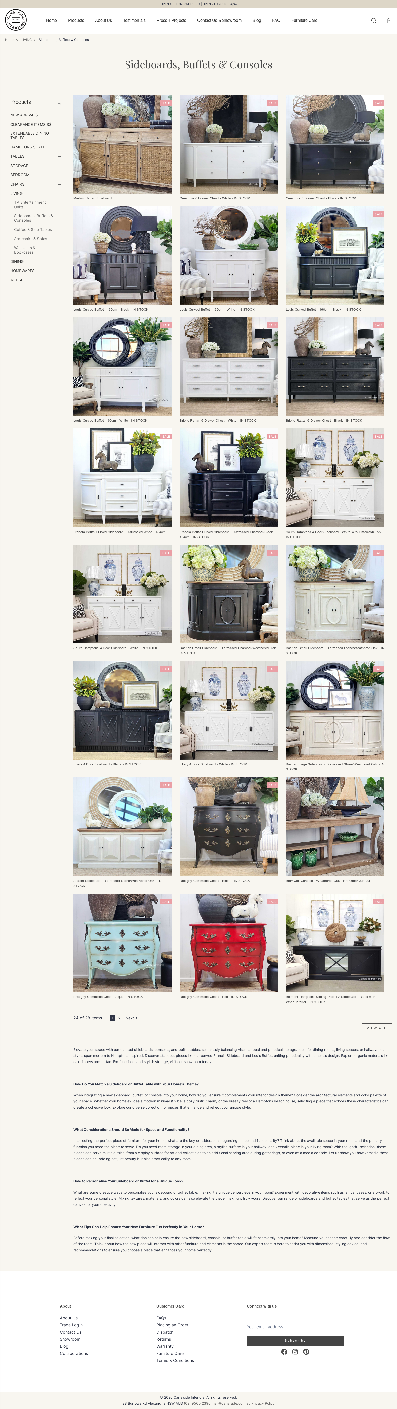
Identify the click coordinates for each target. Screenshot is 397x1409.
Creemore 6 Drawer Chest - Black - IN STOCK (321, 198)
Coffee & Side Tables (33, 229)
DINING (17, 261)
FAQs (161, 1317)
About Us (103, 21)
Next (132, 1017)
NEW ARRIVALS (24, 115)
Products (76, 21)
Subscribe (295, 1340)
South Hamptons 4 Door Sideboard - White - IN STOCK (115, 648)
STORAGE (19, 166)
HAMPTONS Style (27, 147)
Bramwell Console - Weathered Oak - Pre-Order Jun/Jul (328, 881)
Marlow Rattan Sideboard (92, 198)
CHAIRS (17, 184)
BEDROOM (19, 175)
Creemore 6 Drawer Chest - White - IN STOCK (215, 198)
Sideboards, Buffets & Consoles (33, 218)
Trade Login (71, 1325)
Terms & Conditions (175, 1360)
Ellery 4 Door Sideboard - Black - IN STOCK (107, 764)
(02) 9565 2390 (197, 1403)
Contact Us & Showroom (219, 21)
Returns (163, 1339)
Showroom (70, 1339)
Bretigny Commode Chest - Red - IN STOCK (213, 997)
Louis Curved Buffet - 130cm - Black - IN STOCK (111, 309)
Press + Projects (171, 21)
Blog (257, 21)
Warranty (165, 1346)
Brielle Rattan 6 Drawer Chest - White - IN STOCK (218, 420)
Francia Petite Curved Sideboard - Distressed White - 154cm (119, 532)
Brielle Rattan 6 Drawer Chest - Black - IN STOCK (324, 420)
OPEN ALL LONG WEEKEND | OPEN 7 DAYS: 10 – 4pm (199, 4)
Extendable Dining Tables (29, 135)
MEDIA (16, 280)
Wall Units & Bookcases (24, 250)
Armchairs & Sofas (30, 239)
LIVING (16, 193)
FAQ (276, 21)
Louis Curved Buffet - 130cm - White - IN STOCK (217, 309)
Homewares (22, 271)
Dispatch (164, 1332)
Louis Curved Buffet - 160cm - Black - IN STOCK (323, 309)
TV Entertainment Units (30, 204)
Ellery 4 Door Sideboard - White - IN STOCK (213, 764)
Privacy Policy (263, 1403)
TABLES (17, 156)
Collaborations (74, 1353)
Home (51, 21)
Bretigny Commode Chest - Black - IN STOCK (215, 881)
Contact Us (71, 1332)
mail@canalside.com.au (231, 1403)
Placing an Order (172, 1325)
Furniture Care (304, 21)
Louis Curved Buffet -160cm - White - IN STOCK (110, 420)
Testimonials (134, 21)
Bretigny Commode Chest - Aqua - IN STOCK (108, 997)
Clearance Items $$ (31, 124)
